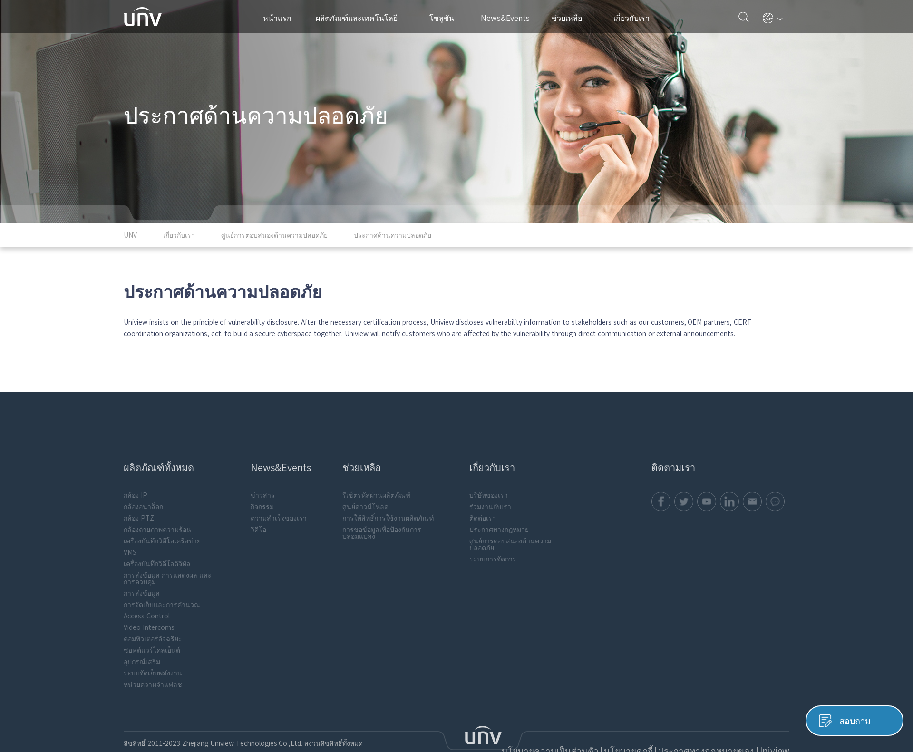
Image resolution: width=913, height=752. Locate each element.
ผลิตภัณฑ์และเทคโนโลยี (361, 18)
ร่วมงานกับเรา (490, 469)
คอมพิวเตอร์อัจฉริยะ (153, 601)
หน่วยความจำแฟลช (153, 647)
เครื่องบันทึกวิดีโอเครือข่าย (162, 503)
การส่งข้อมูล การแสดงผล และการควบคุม (168, 541)
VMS (130, 514)
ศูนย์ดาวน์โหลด (365, 469)
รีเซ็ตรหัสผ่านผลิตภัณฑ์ (376, 457)
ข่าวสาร (263, 457)
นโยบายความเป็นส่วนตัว (609, 712)
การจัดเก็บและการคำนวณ (162, 567)
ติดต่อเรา (482, 480)
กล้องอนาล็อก (143, 469)
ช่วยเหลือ (572, 18)
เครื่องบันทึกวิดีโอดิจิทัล (157, 526)
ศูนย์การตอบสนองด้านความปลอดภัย (510, 506)
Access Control (147, 578)
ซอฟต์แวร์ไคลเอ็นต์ (152, 612)
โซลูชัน (445, 18)
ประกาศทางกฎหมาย (499, 492)
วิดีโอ (258, 492)
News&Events (509, 18)
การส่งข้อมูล (142, 555)
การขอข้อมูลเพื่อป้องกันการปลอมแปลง (381, 495)
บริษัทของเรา (488, 457)
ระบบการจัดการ (492, 521)
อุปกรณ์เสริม (142, 624)
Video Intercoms (149, 590)
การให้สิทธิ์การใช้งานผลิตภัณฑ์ (388, 480)
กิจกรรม (262, 469)
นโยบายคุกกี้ (669, 712)
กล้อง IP (135, 457)
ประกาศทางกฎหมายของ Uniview (740, 712)
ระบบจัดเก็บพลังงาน (153, 635)
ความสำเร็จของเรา (279, 480)
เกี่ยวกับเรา (635, 18)
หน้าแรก (277, 18)
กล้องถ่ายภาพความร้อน (157, 492)
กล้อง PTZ (139, 480)
